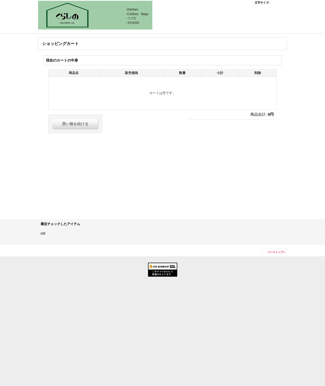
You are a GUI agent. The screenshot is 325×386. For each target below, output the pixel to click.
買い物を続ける (75, 124)
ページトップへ (276, 252)
